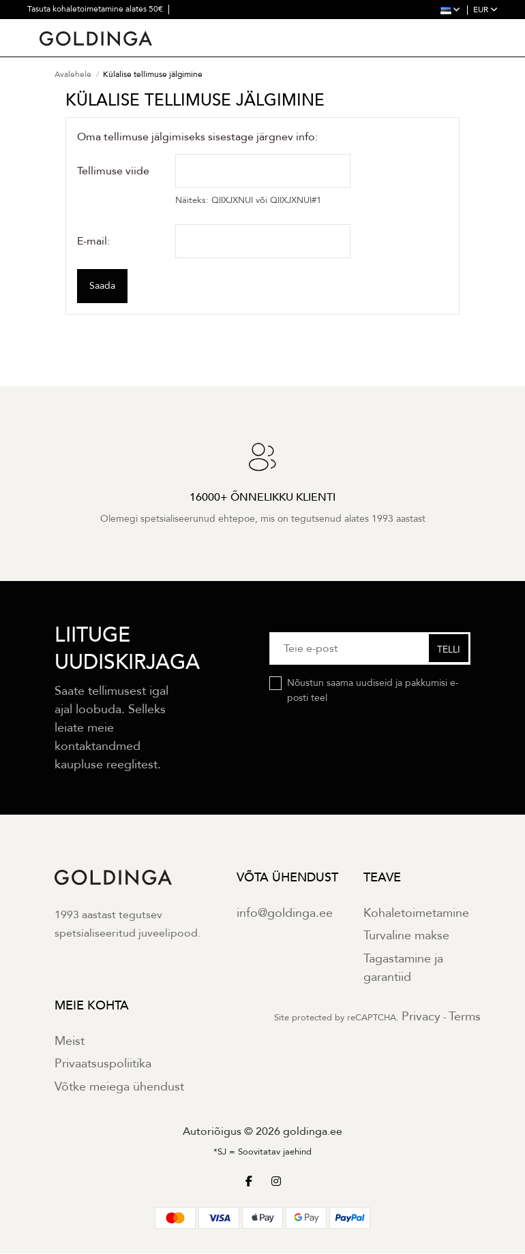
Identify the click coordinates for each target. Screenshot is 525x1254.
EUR (485, 9)
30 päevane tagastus (141, 27)
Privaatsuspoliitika (103, 1064)
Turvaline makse (406, 936)
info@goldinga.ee (285, 913)
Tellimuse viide (113, 171)
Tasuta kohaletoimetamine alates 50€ (96, 8)
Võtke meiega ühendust (119, 1087)
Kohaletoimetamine (416, 913)
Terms (465, 1017)
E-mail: (93, 241)
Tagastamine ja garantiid (403, 968)
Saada (102, 286)
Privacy (421, 1017)
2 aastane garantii (60, 27)
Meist (70, 1041)
